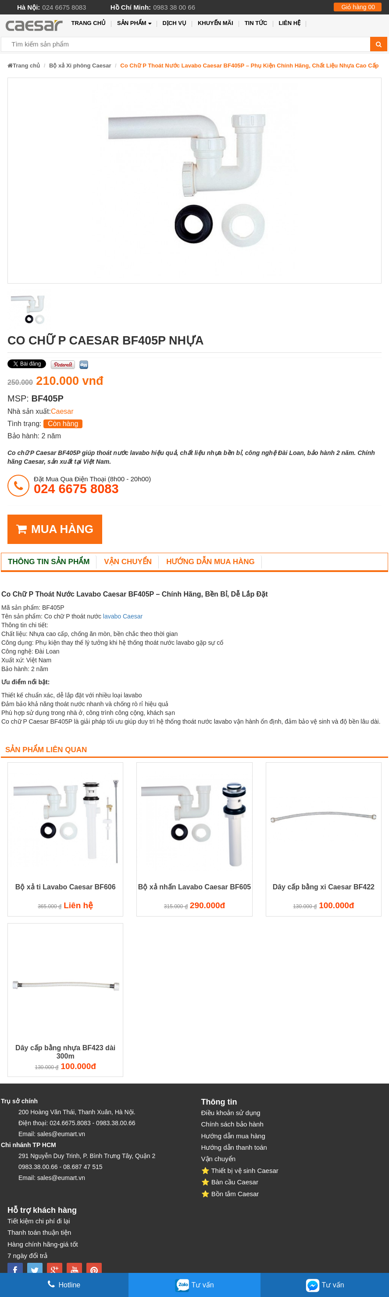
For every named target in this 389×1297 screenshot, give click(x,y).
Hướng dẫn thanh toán (234, 1147)
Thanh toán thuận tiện (39, 1232)
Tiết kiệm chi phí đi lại (38, 1221)
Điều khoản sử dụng (231, 1112)
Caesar (62, 411)
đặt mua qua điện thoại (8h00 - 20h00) (92, 485)
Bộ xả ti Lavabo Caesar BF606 (65, 887)
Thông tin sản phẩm (48, 562)
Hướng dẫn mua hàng (210, 562)
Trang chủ (88, 23)
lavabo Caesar (123, 616)
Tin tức (256, 23)
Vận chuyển (128, 562)
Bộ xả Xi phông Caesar (80, 65)
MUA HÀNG (54, 529)
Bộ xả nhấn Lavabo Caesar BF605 (194, 887)
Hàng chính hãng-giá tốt (42, 1244)
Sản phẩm (134, 23)
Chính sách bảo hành (232, 1124)
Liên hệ (290, 23)
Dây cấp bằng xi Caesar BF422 (324, 887)
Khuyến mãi (215, 23)
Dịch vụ (174, 23)
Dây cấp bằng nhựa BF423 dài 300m (65, 1052)
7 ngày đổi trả (27, 1255)
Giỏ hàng (358, 7)
